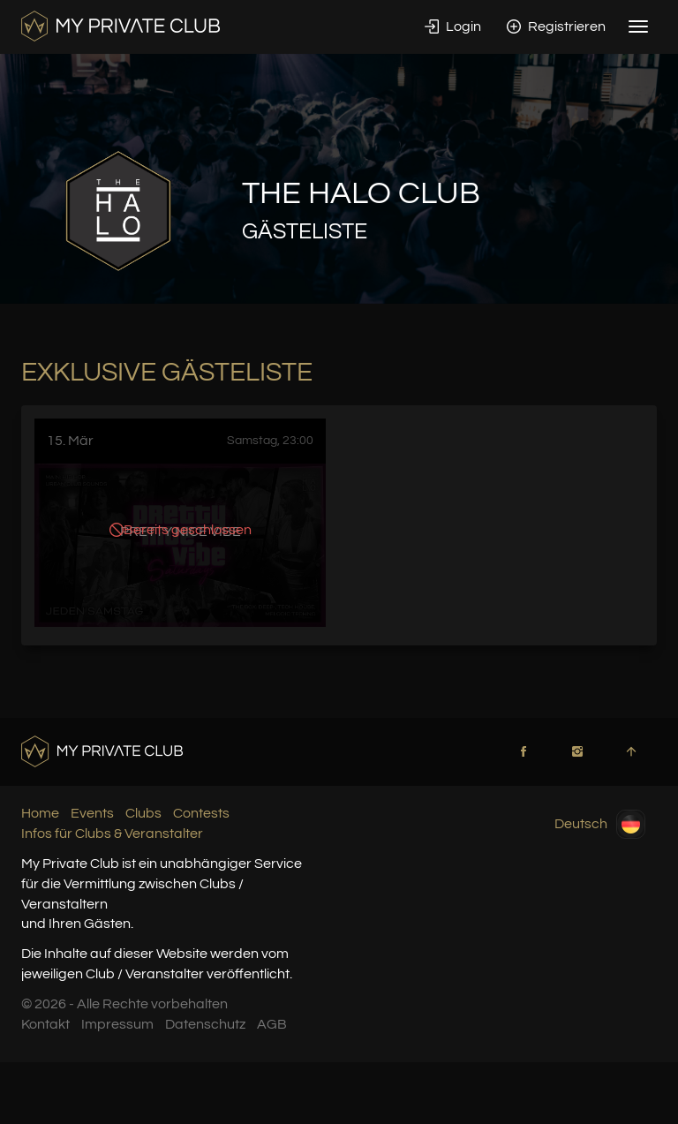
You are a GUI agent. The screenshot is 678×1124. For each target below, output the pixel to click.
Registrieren (556, 26)
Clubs (143, 813)
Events (92, 813)
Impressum (117, 1024)
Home (40, 813)
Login (453, 26)
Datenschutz (205, 1024)
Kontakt (45, 1024)
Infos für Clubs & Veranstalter (112, 833)
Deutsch (599, 824)
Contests (201, 813)
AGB (272, 1024)
